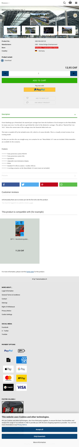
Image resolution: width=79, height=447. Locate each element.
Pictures (5, 175)
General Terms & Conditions (11, 295)
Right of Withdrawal (8, 307)
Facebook (5, 327)
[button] (11, 184)
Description (6, 114)
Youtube (4, 334)
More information (39, 442)
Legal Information (7, 291)
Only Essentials (39, 436)
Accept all (39, 429)
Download (6, 60)
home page (30, 272)
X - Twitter (5, 331)
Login (31, 203)
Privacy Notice (22, 425)
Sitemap (4, 303)
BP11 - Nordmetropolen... (20, 239)
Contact (4, 299)
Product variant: (7, 57)
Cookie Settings (7, 314)
